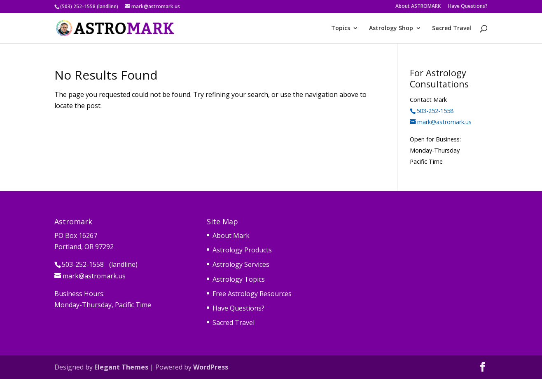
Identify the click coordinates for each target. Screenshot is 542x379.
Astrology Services (241, 264)
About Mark (231, 235)
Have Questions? (468, 6)
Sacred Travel (451, 28)
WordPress (210, 367)
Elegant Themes (121, 367)
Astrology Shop (391, 28)
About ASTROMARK (418, 6)
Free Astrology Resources (252, 293)
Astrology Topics (239, 279)
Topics (340, 28)
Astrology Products (242, 249)
